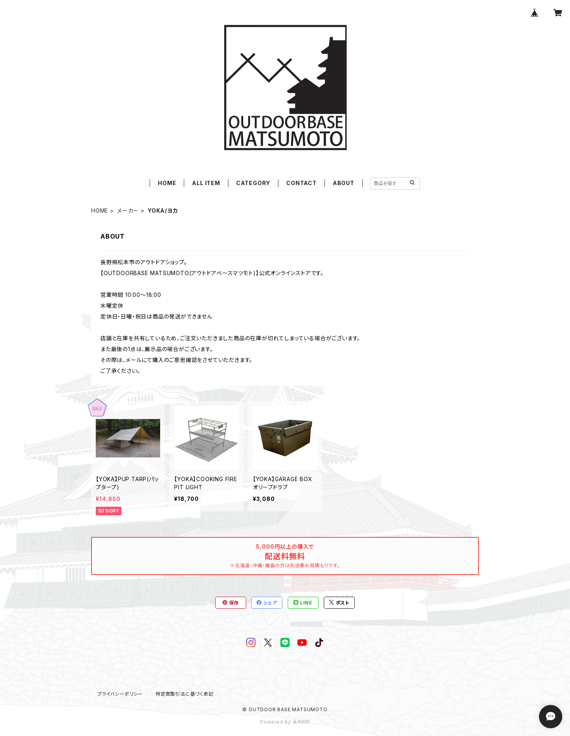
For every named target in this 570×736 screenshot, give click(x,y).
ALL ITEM (206, 183)
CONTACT (301, 183)
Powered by (285, 722)
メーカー (128, 210)
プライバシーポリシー (120, 694)
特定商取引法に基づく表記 (184, 694)
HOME (167, 183)
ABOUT (343, 183)
